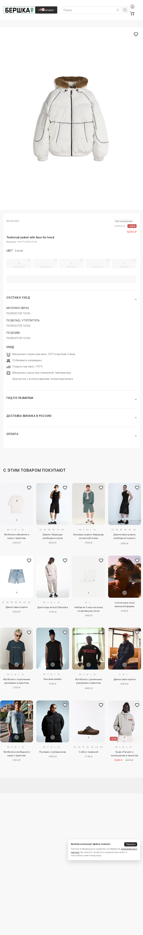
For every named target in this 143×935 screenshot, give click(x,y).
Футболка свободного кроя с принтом (16, 754)
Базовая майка (53, 679)
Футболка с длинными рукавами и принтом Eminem (88, 681)
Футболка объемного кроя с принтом (16, 536)
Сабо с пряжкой (88, 752)
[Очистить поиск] (118, 10)
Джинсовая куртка (125, 679)
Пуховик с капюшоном (52, 752)
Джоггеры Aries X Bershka (52, 607)
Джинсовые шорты (17, 607)
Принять (130, 844)
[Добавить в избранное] (29, 488)
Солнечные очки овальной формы (125, 604)
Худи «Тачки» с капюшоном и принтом (124, 754)
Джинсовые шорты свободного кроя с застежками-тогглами (124, 537)
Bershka (12, 221)
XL (124, 265)
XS (19, 265)
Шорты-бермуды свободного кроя (52, 536)
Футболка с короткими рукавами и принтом (16, 681)
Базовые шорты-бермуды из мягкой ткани (88, 536)
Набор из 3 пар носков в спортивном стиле (88, 609)
